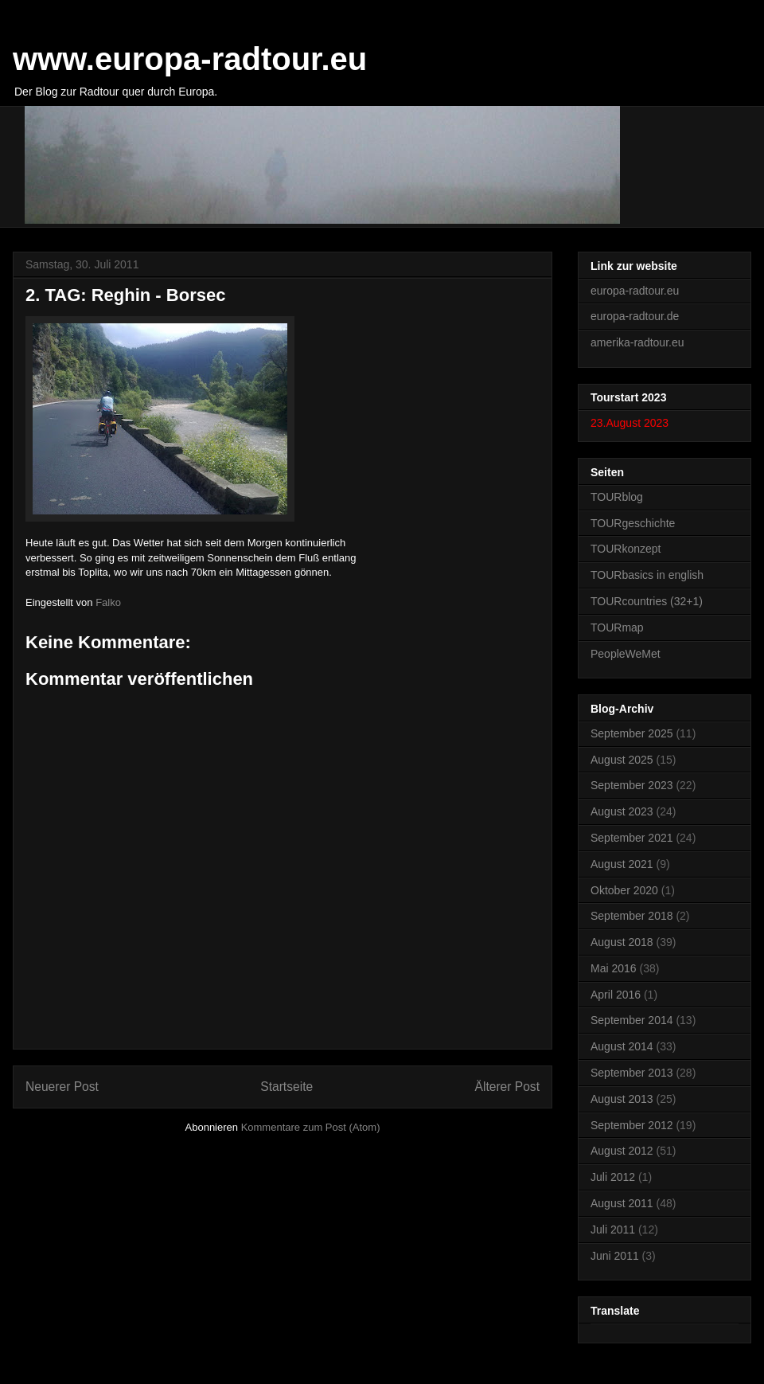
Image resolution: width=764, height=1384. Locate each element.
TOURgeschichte (633, 523)
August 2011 (622, 1203)
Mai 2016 (614, 968)
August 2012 (622, 1150)
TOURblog (617, 497)
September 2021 (632, 837)
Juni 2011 (615, 1255)
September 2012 (632, 1125)
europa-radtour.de (635, 316)
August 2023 (622, 811)
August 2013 (622, 1099)
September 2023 (632, 785)
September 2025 (632, 733)
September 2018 (632, 915)
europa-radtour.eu (635, 290)
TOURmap (617, 627)
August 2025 (622, 759)
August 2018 (622, 942)
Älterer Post (507, 1086)
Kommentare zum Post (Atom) (310, 1127)
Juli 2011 (613, 1229)
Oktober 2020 (624, 890)
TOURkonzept (626, 548)
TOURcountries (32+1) (647, 601)
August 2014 (622, 1046)
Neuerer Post (62, 1086)
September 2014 (632, 1020)
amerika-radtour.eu (637, 342)
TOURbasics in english (647, 575)
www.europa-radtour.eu (190, 58)
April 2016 (616, 994)
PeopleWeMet (626, 653)
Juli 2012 (613, 1177)
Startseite (286, 1086)
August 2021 (622, 864)
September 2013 (632, 1072)
